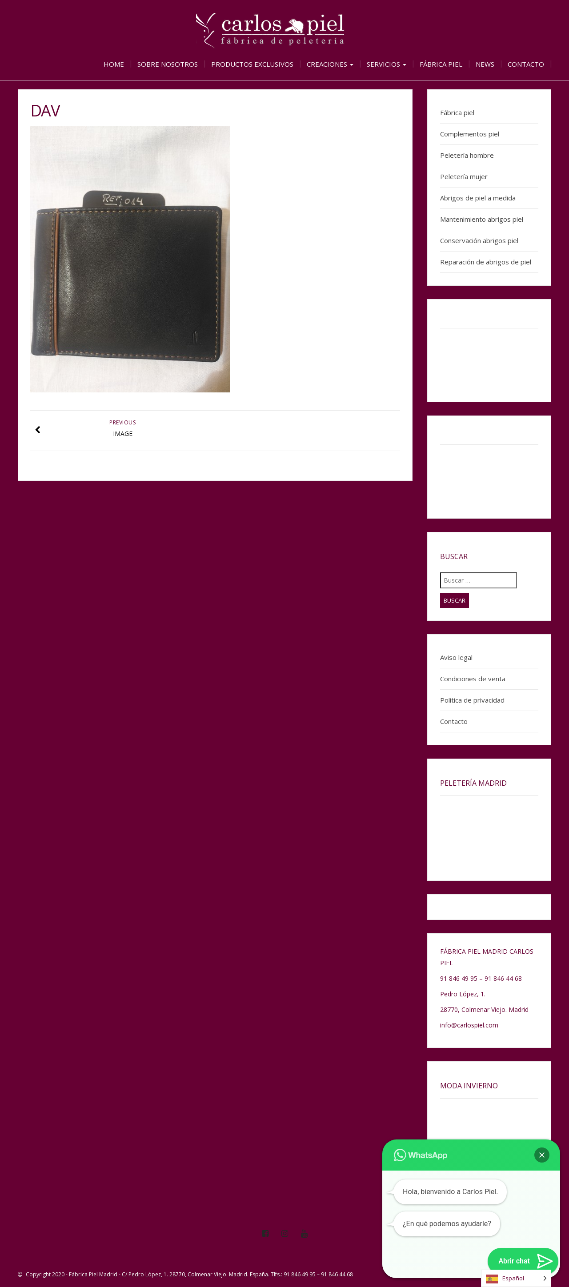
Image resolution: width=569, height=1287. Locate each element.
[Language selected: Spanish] (516, 1278)
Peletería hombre (467, 155)
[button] (541, 1155)
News (485, 64)
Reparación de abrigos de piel (485, 261)
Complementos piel (469, 133)
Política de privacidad (472, 699)
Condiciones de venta (472, 678)
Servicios (386, 64)
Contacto (526, 64)
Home (114, 64)
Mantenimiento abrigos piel (481, 219)
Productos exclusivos (252, 64)
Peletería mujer (464, 176)
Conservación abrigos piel (479, 240)
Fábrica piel (441, 64)
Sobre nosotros (167, 64)
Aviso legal (456, 657)
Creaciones (330, 64)
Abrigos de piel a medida (478, 197)
